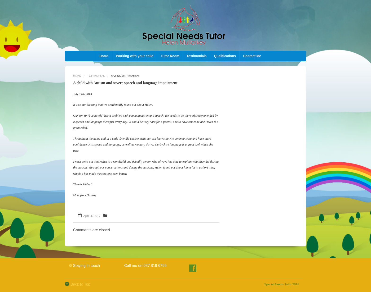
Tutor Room (170, 56)
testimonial (96, 75)
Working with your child (134, 56)
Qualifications (225, 56)
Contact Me (252, 56)
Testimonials (197, 56)
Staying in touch (86, 266)
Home (104, 56)
